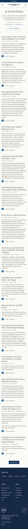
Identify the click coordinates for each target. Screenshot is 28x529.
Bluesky (4, 476)
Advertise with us (5, 495)
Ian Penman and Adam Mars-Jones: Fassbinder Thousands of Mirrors (13, 250)
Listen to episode (10, 56)
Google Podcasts (18, 24)
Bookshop (4, 497)
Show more (14, 462)
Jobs (2, 500)
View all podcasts (14, 28)
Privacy (3, 524)
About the (5, 488)
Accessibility (19, 495)
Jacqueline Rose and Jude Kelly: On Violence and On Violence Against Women (14, 439)
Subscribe (14, 1)
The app (19, 490)
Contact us (18, 488)
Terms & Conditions (6, 522)
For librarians (19, 492)
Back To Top (24, 510)
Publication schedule (6, 492)
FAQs (17, 497)
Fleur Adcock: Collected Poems (14, 215)
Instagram (10, 476)
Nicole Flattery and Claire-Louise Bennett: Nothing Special (12, 359)
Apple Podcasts (9, 24)
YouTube (17, 476)
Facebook (23, 476)
